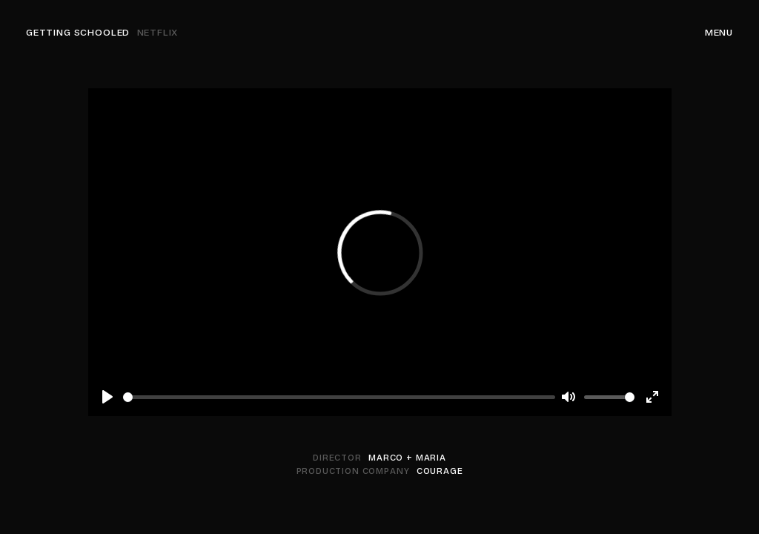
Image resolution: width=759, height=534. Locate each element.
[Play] (107, 397)
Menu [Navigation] (719, 33)
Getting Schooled (102, 33)
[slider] (339, 397)
